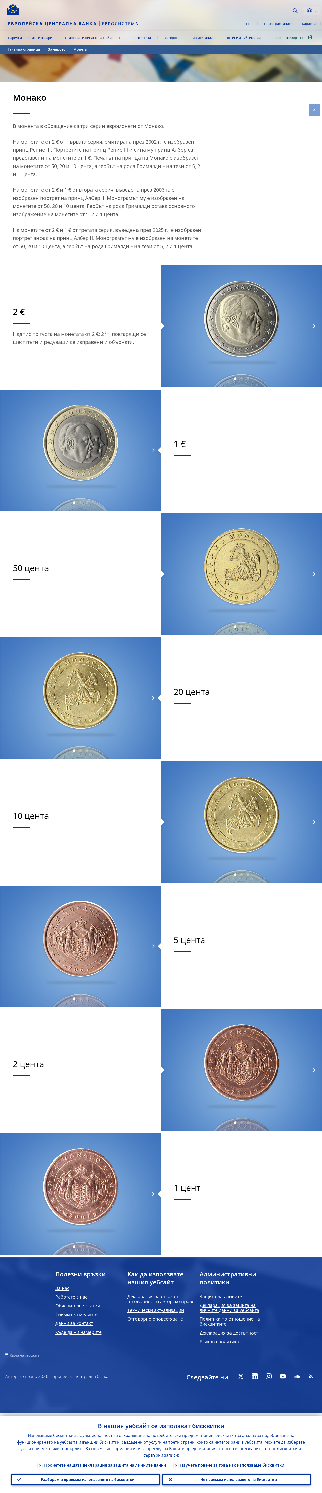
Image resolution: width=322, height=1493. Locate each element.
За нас (62, 1288)
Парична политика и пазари (30, 37)
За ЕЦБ (247, 23)
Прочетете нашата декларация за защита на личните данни (105, 1462)
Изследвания (203, 37)
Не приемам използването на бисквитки (236, 1478)
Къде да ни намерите (78, 1332)
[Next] (314, 326)
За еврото (171, 37)
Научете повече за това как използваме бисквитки (232, 1462)
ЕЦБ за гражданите (277, 23)
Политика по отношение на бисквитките (230, 1321)
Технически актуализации (155, 1310)
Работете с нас (71, 1297)
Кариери (309, 23)
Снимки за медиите (76, 1314)
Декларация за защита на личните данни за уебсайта (229, 1307)
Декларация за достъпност (229, 1333)
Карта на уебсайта (24, 1355)
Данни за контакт (74, 1323)
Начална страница (23, 49)
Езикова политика (219, 1342)
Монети (80, 49)
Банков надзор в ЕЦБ (294, 37)
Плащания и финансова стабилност (92, 37)
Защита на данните (221, 1296)
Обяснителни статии (77, 1306)
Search (295, 10)
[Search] (266, 10)
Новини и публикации (243, 37)
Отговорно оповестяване (155, 1319)
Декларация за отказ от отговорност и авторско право (161, 1298)
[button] (303, 11)
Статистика (142, 37)
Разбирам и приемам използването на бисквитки (86, 1478)
